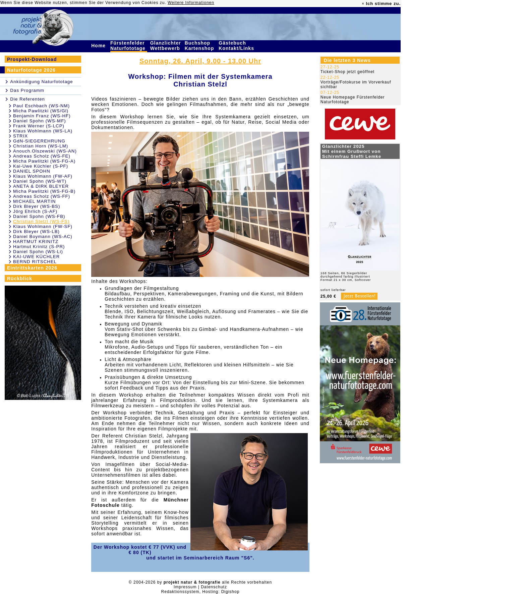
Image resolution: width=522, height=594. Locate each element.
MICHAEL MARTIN (34, 201)
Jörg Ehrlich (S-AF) (35, 211)
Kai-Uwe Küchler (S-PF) (40, 166)
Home (99, 45)
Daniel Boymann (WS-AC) (42, 236)
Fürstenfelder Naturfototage (128, 45)
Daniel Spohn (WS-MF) (39, 120)
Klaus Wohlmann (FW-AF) (42, 176)
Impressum (185, 587)
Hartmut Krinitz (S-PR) (39, 246)
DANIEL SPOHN (31, 171)
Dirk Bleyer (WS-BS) (36, 206)
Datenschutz (214, 587)
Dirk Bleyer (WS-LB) (36, 231)
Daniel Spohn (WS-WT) (39, 181)
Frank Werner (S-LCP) (38, 125)
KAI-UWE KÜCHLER (36, 256)
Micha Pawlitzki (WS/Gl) (40, 110)
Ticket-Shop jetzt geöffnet (347, 71)
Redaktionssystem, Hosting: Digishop (200, 591)
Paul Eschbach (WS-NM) (41, 105)
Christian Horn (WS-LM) (40, 145)
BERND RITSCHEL (35, 261)
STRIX (20, 135)
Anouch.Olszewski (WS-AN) (45, 151)
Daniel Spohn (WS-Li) (38, 251)
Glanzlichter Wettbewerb (166, 45)
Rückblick (19, 278)
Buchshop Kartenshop (200, 45)
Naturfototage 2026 (31, 70)
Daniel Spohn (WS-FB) (39, 216)
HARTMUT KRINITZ (35, 241)
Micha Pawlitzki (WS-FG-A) (44, 161)
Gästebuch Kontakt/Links (237, 45)
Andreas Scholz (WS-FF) (41, 196)
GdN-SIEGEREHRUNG (39, 140)
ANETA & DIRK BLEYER (41, 186)
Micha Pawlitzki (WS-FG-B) (44, 191)
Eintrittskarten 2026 (32, 268)
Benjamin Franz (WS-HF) (42, 115)
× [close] (363, 3)
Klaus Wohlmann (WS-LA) (42, 130)
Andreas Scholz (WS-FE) (41, 156)
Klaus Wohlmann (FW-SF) (42, 226)
